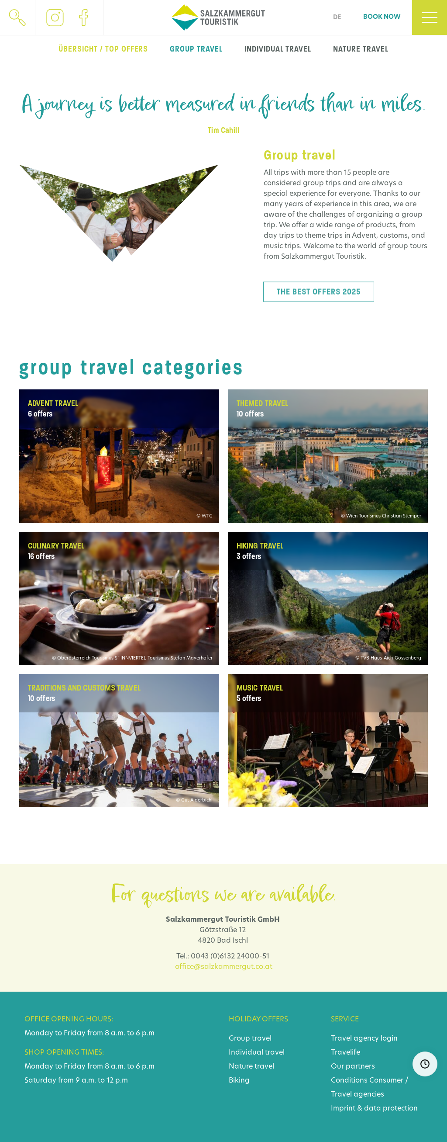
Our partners (353, 1066)
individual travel (277, 49)
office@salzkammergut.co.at (223, 967)
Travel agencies (357, 1094)
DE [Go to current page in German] (337, 17)
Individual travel (257, 1052)
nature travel (360, 49)
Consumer (386, 1080)
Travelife (345, 1052)
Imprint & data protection (374, 1108)
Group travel (250, 1038)
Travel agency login (364, 1038)
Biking (239, 1080)
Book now (382, 17)
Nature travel (251, 1066)
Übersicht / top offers (103, 49)
